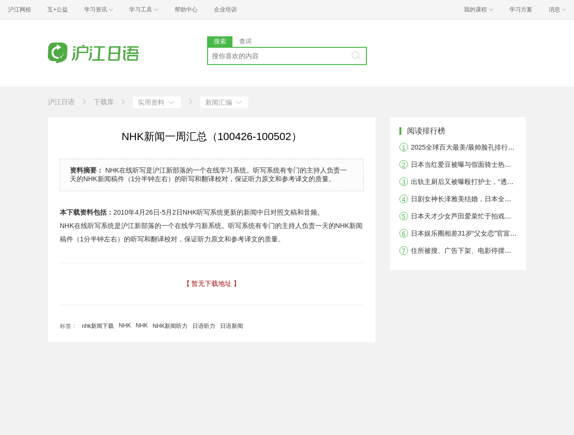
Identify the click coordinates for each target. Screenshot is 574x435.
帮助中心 (186, 9)
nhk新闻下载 (98, 326)
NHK (125, 325)
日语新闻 (231, 326)
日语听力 (203, 326)
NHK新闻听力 (170, 326)
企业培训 (225, 9)
